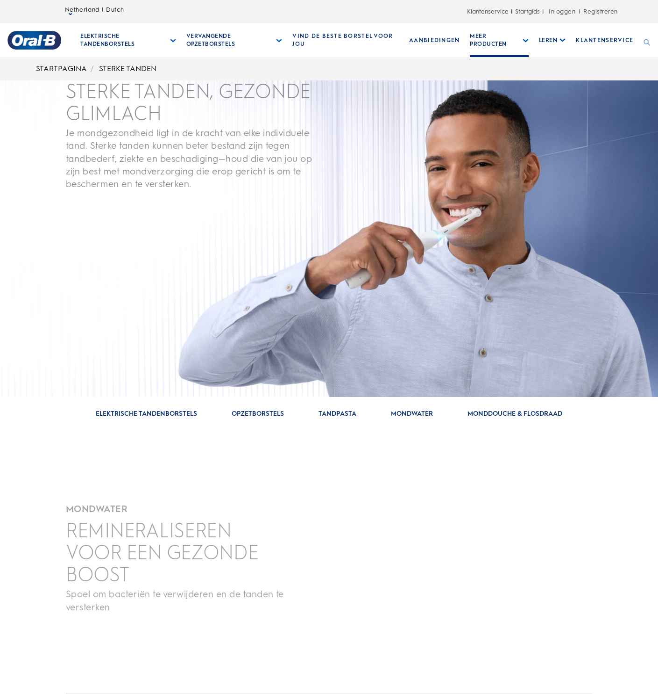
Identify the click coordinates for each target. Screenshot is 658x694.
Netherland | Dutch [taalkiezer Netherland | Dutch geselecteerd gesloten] (94, 12)
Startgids (527, 11)
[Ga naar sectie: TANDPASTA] (337, 414)
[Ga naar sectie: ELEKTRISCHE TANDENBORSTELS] (146, 414)
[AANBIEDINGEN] (434, 40)
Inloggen (562, 11)
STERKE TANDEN (127, 68)
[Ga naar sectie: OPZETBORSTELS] (258, 414)
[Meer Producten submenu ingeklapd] (499, 40)
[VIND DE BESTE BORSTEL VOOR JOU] (345, 40)
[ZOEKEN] (647, 40)
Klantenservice (488, 11)
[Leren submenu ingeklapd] (552, 40)
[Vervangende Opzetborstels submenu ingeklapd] (234, 40)
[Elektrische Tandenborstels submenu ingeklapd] (128, 40)
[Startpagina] (34, 40)
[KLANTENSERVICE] (604, 40)
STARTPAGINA (61, 68)
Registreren (600, 11)
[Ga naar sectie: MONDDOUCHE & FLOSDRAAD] (514, 414)
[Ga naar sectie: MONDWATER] (412, 414)
